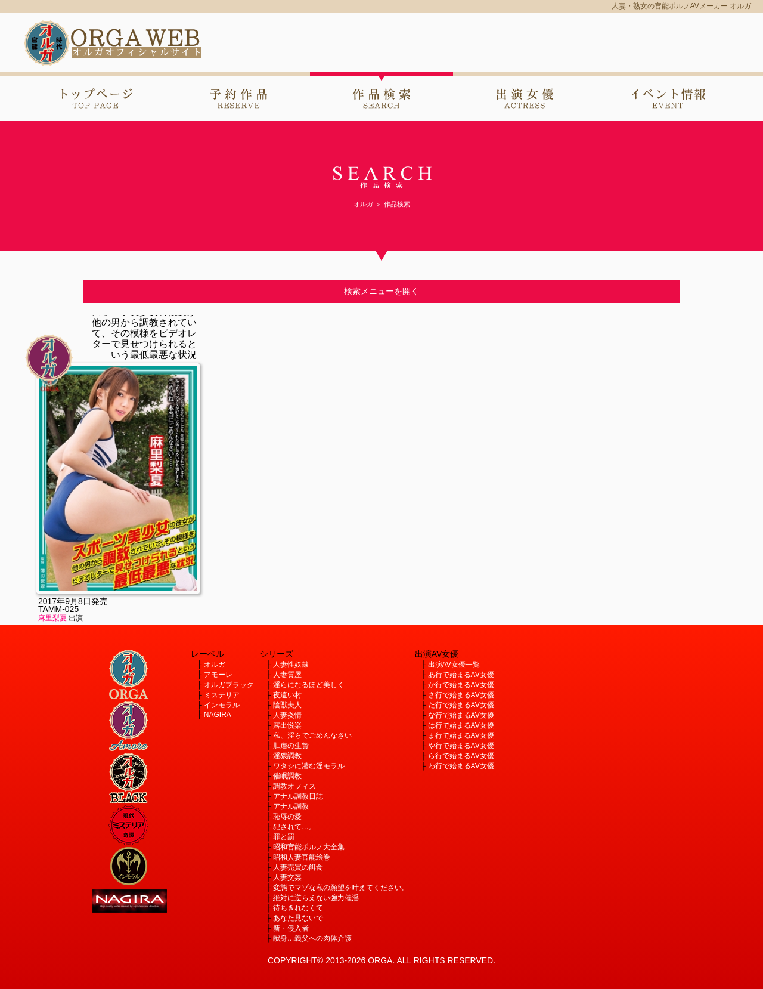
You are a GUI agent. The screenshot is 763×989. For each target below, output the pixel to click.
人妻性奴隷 (291, 664)
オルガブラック (229, 685)
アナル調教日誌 (298, 796)
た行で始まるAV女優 (461, 705)
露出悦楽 (287, 725)
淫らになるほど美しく (309, 685)
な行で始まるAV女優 (461, 715)
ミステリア (222, 695)
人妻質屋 (287, 674)
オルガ (214, 664)
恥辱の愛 (287, 816)
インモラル (222, 705)
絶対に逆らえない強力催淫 (316, 898)
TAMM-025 (58, 609)
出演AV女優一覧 (454, 664)
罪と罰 (283, 837)
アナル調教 (291, 806)
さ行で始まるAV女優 (461, 695)
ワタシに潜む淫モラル (309, 766)
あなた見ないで (298, 918)
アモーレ (218, 674)
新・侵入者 (291, 928)
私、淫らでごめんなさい (312, 735)
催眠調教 (287, 776)
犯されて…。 (294, 827)
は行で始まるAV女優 (461, 725)
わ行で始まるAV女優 (461, 766)
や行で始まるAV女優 (461, 745)
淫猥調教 (287, 756)
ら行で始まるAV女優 (461, 756)
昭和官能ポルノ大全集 (309, 847)
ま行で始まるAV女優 (461, 735)
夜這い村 (287, 695)
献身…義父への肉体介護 (312, 938)
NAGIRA (217, 714)
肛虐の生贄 (291, 745)
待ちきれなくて (298, 908)
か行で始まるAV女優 (461, 685)
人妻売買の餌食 (298, 867)
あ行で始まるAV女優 (461, 674)
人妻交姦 (287, 877)
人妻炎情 (287, 715)
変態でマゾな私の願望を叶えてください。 (341, 887)
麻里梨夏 (52, 618)
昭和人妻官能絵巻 (301, 857)
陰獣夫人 (287, 705)
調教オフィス (294, 786)
